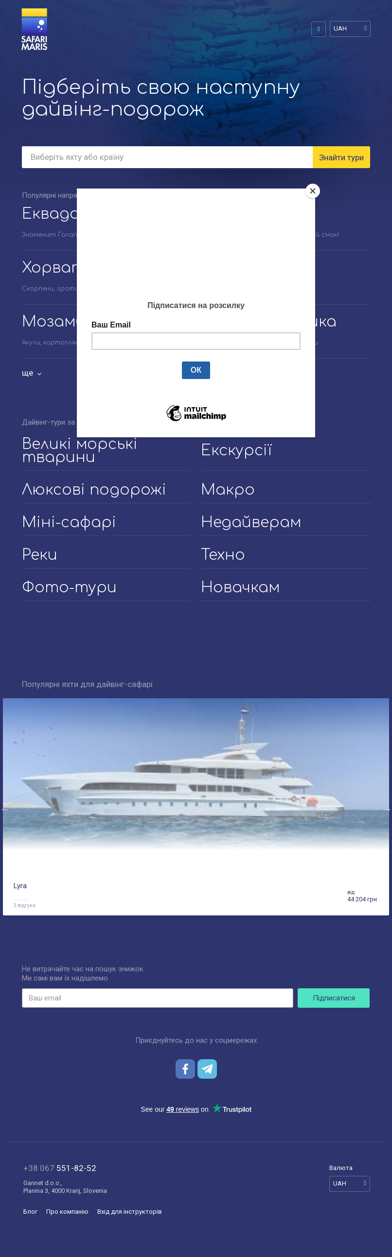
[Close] (312, 191)
